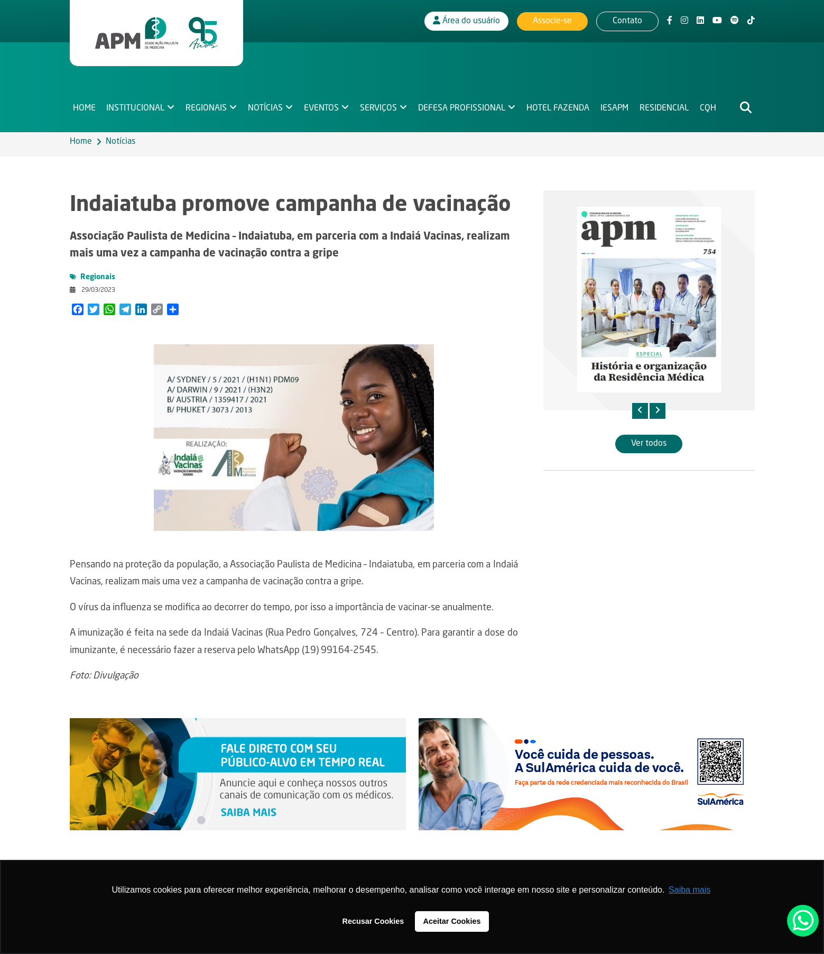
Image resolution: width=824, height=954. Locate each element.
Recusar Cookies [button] (373, 921)
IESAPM (618, 103)
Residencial (668, 103)
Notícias (266, 103)
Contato (627, 18)
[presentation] (640, 411)
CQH (712, 103)
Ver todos (648, 443)
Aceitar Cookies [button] (452, 921)
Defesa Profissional (464, 103)
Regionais (207, 103)
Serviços (380, 103)
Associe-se (552, 18)
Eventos (323, 103)
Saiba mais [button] (689, 889)
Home (84, 103)
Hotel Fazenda (561, 103)
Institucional (136, 103)
